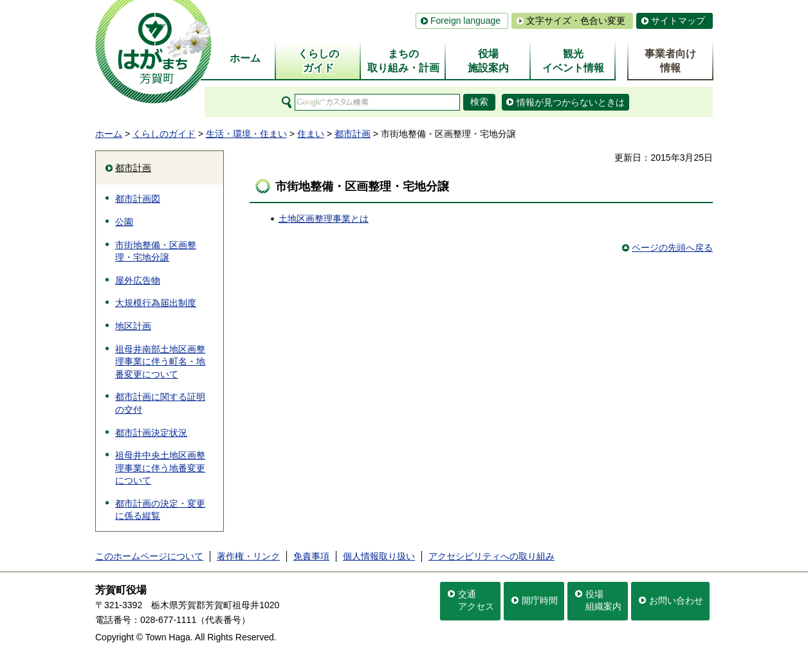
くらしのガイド (164, 134)
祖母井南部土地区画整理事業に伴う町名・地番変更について (160, 361)
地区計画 (133, 326)
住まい (310, 134)
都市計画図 (137, 199)
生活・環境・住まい (246, 134)
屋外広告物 (137, 280)
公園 (124, 222)
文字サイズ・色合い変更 (575, 20)
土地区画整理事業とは (324, 218)
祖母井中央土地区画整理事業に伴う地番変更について (160, 467)
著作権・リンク (248, 556)
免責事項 (311, 556)
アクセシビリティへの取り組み (491, 556)
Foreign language (465, 20)
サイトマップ (678, 20)
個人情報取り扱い (379, 556)
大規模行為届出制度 (155, 303)
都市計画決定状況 (151, 433)
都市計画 (353, 134)
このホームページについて (149, 556)
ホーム (108, 134)
